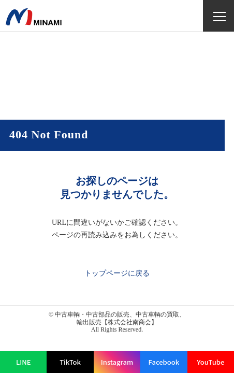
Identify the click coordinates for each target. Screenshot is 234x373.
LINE (23, 362)
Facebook (164, 362)
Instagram (117, 362)
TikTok (70, 362)
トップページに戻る (117, 273)
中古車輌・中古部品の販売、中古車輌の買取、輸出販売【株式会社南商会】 (120, 318)
